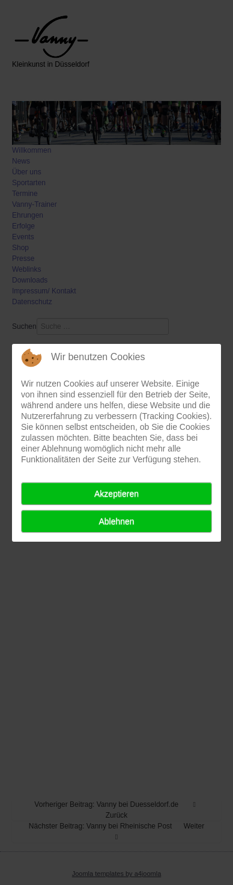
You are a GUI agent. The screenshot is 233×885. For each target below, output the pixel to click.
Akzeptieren (116, 493)
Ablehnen (116, 521)
